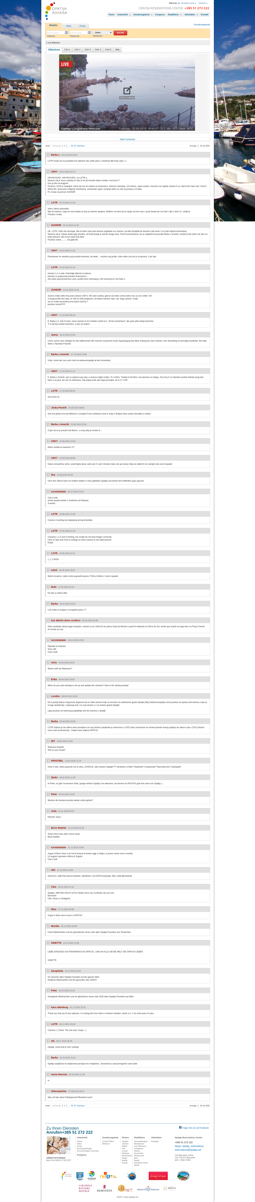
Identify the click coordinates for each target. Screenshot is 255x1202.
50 (75, 146)
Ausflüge (155, 1141)
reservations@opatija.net (188, 1149)
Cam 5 (108, 49)
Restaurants (139, 1156)
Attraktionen (139, 1144)
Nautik (136, 1160)
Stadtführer (173, 14)
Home (111, 14)
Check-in (51, 36)
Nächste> (81, 146)
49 (72, 146)
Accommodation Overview (88, 1151)
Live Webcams (140, 1146)
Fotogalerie (138, 1148)
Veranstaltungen (141, 1141)
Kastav (125, 1163)
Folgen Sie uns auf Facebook (195, 1128)
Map (117, 49)
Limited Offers (108, 1141)
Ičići (123, 1148)
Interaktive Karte (141, 1163)
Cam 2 (77, 49)
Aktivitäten (189, 14)
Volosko (125, 1144)
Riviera (125, 1137)
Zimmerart (97, 36)
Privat (82, 26)
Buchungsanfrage (84, 1148)
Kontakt (204, 14)
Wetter (136, 1165)
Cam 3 (88, 49)
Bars (136, 1158)
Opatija (125, 1141)
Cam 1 (67, 49)
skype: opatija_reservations (189, 1146)
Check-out (74, 36)
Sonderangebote (142, 14)
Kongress (160, 14)
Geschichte (138, 1153)
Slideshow (54, 49)
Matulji (124, 1160)
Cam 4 (98, 49)
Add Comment (127, 139)
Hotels (53, 25)
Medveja (125, 1153)
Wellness (106, 1144)
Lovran (125, 1151)
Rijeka (124, 1146)
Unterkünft (122, 14)
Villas (68, 26)
